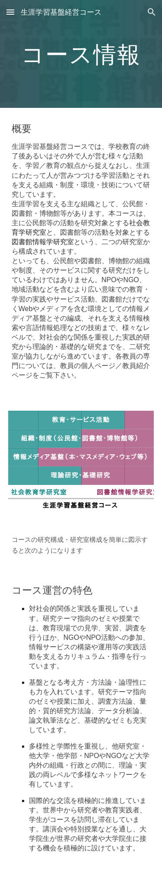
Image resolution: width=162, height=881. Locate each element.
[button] (10, 12)
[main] (81, 54)
